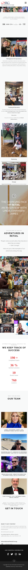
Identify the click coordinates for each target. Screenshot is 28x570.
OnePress (8, 566)
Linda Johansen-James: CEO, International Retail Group (14, 442)
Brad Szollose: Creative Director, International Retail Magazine (14, 487)
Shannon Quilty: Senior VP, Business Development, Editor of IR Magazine (14, 464)
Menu (25, 2)
